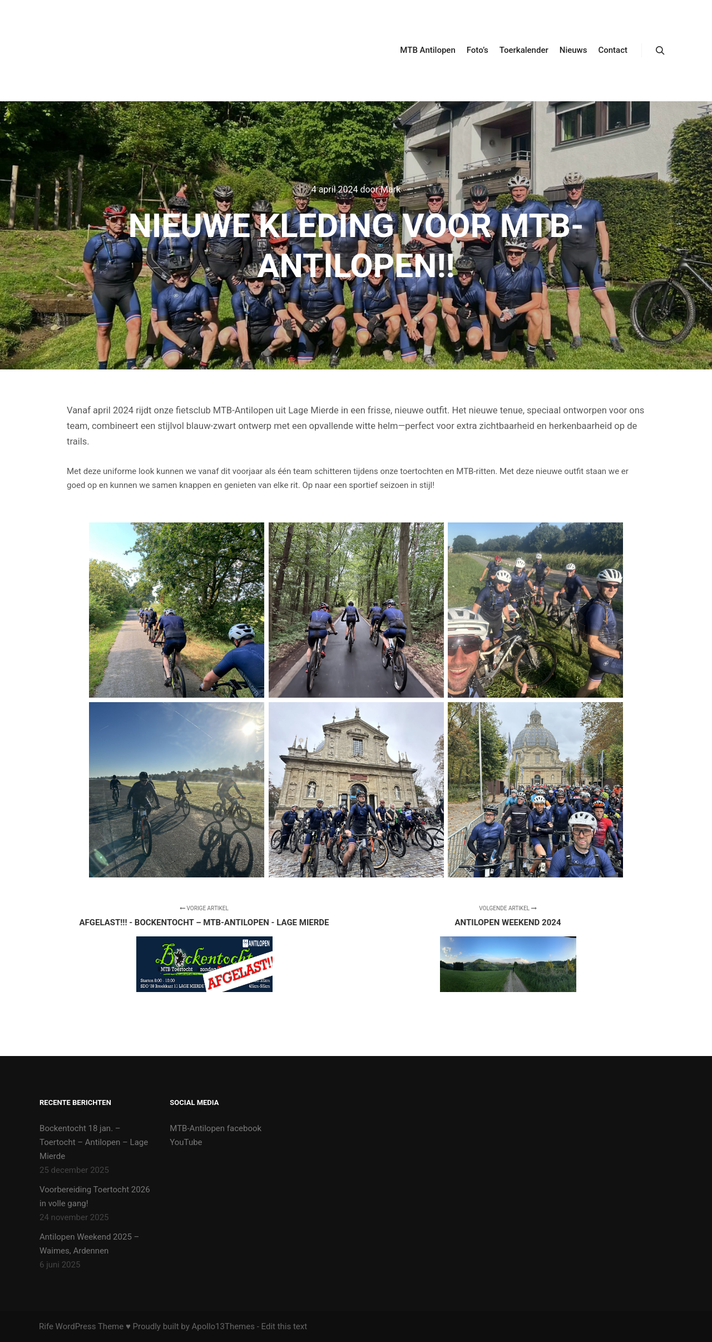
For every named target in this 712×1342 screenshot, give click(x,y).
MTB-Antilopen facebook (215, 1128)
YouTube (186, 1142)
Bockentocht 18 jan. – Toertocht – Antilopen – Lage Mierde (93, 1142)
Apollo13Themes (223, 1326)
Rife (46, 1326)
